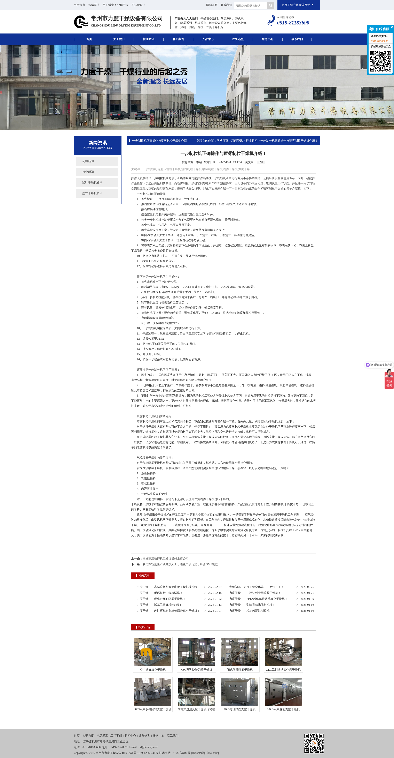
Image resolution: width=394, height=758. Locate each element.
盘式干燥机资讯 (92, 193)
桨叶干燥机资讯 (92, 182)
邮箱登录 (212, 753)
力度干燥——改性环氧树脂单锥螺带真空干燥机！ (167, 610)
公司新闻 (88, 161)
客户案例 (178, 39)
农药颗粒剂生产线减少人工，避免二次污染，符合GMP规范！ (182, 564)
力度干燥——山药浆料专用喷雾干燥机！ (254, 592)
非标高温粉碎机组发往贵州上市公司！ (167, 558)
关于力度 (88, 735)
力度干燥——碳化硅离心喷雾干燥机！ (160, 598)
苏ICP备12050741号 (146, 753)
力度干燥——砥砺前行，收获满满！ (159, 592)
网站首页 (212, 5)
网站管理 (198, 753)
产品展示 (102, 735)
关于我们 (119, 39)
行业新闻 (88, 171)
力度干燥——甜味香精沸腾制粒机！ (251, 604)
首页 (89, 39)
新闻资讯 (148, 39)
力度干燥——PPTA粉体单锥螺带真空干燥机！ (258, 598)
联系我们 (226, 5)
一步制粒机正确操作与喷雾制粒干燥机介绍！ (161, 140)
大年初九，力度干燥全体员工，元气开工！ (256, 586)
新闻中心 (130, 735)
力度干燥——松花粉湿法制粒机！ (250, 610)
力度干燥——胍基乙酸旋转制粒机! (158, 604)
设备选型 (238, 39)
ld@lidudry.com (149, 747)
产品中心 (208, 39)
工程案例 (116, 735)
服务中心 (267, 39)
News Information (97, 147)
